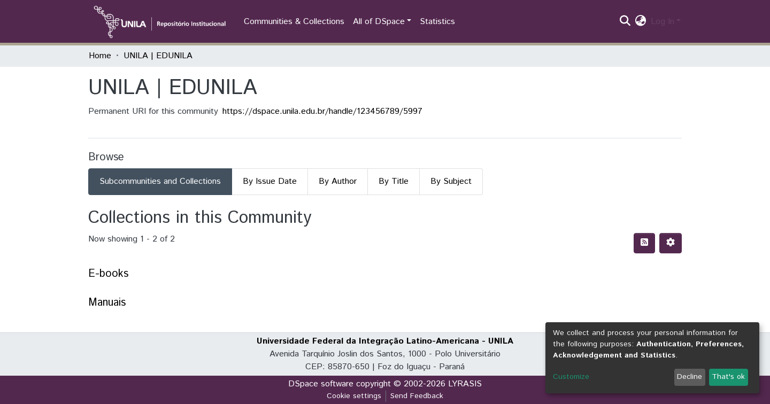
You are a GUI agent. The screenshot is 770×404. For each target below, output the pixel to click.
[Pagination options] (670, 243)
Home (100, 56)
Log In (662, 21)
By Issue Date (270, 181)
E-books (108, 274)
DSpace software (320, 384)
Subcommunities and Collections (160, 181)
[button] (641, 21)
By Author (338, 181)
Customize (571, 376)
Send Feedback (416, 396)
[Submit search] (625, 21)
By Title (394, 181)
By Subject (451, 181)
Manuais (107, 302)
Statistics (437, 21)
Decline (689, 376)
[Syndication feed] (644, 243)
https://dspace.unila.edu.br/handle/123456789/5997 (322, 111)
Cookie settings (354, 396)
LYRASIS (465, 384)
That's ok (728, 376)
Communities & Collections (294, 21)
